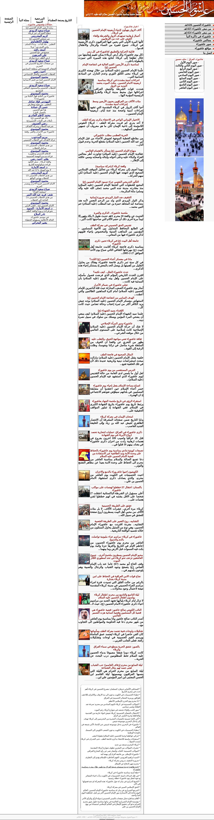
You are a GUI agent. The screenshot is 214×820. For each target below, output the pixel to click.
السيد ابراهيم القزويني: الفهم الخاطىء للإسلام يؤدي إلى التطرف (112, 757)
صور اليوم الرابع (188, 68)
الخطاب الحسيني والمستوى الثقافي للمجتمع (39, 89)
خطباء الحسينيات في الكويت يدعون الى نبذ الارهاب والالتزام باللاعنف (110, 695)
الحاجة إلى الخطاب (39, 200)
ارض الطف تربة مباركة (39, 58)
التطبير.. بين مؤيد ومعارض (39, 104)
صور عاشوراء (203, 44)
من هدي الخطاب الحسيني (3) (39, 145)
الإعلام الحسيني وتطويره (39, 153)
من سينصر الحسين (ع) (39, 38)
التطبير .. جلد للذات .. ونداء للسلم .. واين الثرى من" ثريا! (39, 45)
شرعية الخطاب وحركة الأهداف (39, 126)
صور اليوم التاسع (189, 84)
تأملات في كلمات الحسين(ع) (39, 120)
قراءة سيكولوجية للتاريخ (39, 164)
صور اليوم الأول (188, 62)
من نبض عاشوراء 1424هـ (198, 32)
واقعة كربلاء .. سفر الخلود (39, 161)
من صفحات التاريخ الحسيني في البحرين (39, 64)
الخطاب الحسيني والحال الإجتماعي (39, 74)
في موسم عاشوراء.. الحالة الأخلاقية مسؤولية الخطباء (39, 218)
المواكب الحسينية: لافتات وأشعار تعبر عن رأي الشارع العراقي (113, 751)
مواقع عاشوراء (203, 48)
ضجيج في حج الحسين (39, 52)
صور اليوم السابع (188, 78)
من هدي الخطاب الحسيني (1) (39, 197)
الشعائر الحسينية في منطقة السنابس (39, 68)
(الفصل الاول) (39, 112)
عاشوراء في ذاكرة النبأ (198, 36)
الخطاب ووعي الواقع (39, 178)
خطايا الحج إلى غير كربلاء (39, 33)
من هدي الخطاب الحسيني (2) (39, 175)
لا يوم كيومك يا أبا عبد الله (39, 170)
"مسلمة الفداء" (39, 192)
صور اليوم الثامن (188, 81)
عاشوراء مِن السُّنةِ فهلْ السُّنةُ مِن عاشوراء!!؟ (39, 97)
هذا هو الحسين (39, 110)
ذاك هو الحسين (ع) (39, 118)
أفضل (118, 815)
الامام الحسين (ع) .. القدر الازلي (39, 205)
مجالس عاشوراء (202, 40)
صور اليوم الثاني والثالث (188, 65)
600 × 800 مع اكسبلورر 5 (102, 815)
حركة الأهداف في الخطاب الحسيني (39, 140)
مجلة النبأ (24, 20)
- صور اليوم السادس (189, 75)
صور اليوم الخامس (188, 71)
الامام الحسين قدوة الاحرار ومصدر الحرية (39, 185)
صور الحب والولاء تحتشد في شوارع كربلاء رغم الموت (116, 710)
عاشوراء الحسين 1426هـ (198, 25)
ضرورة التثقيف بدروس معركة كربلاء (124, 760)
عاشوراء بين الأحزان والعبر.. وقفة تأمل (39, 133)
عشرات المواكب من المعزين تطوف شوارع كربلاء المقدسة (114, 748)
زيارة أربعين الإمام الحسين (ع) (39, 27)
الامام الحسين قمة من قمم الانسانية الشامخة (39, 81)
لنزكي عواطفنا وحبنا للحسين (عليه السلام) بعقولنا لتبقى (115, 736)
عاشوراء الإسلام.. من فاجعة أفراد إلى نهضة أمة (120, 754)
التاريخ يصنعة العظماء (60, 20)
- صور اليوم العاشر (189, 87)
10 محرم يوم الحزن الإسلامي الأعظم (124, 701)
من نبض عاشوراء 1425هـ (197, 28)
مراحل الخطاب (39, 148)
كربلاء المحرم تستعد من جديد (127, 745)
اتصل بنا (207, 53)
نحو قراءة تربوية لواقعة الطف (39, 211)
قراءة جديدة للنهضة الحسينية (39, 156)
